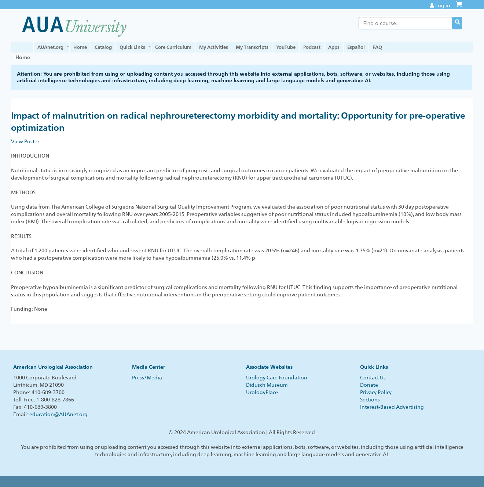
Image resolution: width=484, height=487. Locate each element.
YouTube (286, 47)
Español (356, 47)
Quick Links (132, 47)
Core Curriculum (173, 47)
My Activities (213, 47)
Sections (370, 400)
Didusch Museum (267, 385)
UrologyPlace (262, 392)
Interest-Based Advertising (392, 407)
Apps (334, 47)
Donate (369, 385)
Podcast (311, 47)
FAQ (377, 47)
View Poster (25, 141)
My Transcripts (252, 47)
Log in (442, 5)
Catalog (103, 47)
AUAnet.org (50, 47)
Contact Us (373, 377)
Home (80, 47)
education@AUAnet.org (58, 414)
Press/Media (147, 377)
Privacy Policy (376, 392)
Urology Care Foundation (276, 377)
